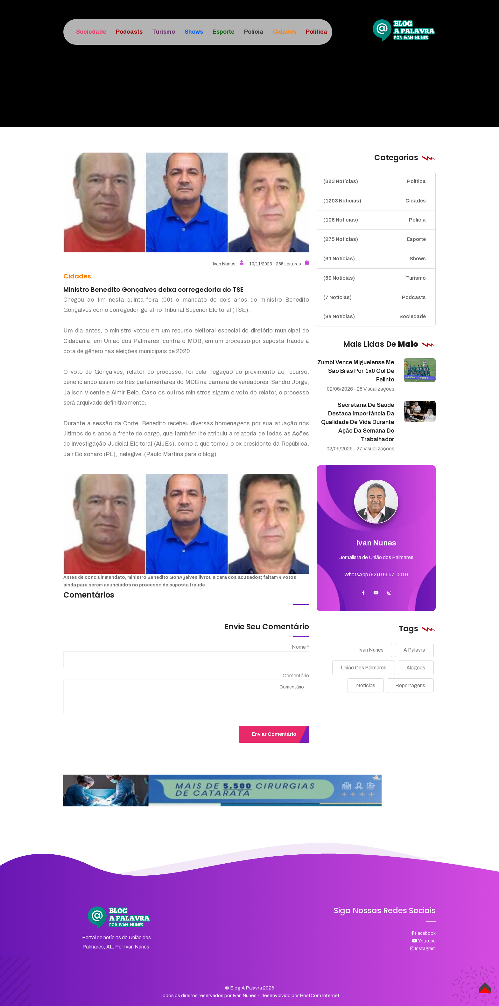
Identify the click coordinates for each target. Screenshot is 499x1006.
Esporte (374, 239)
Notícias (365, 685)
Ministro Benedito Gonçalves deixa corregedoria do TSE (153, 289)
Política (374, 181)
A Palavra (414, 650)
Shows (374, 259)
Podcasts (374, 297)
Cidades (374, 201)
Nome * (300, 647)
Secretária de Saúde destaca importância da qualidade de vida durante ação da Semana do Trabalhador (357, 422)
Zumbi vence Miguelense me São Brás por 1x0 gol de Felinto (355, 371)
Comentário (296, 675)
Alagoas (415, 667)
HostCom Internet (320, 995)
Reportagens (410, 685)
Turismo (374, 278)
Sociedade (374, 316)
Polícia (374, 220)
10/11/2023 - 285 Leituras (279, 264)
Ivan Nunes (228, 264)
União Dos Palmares (363, 667)
